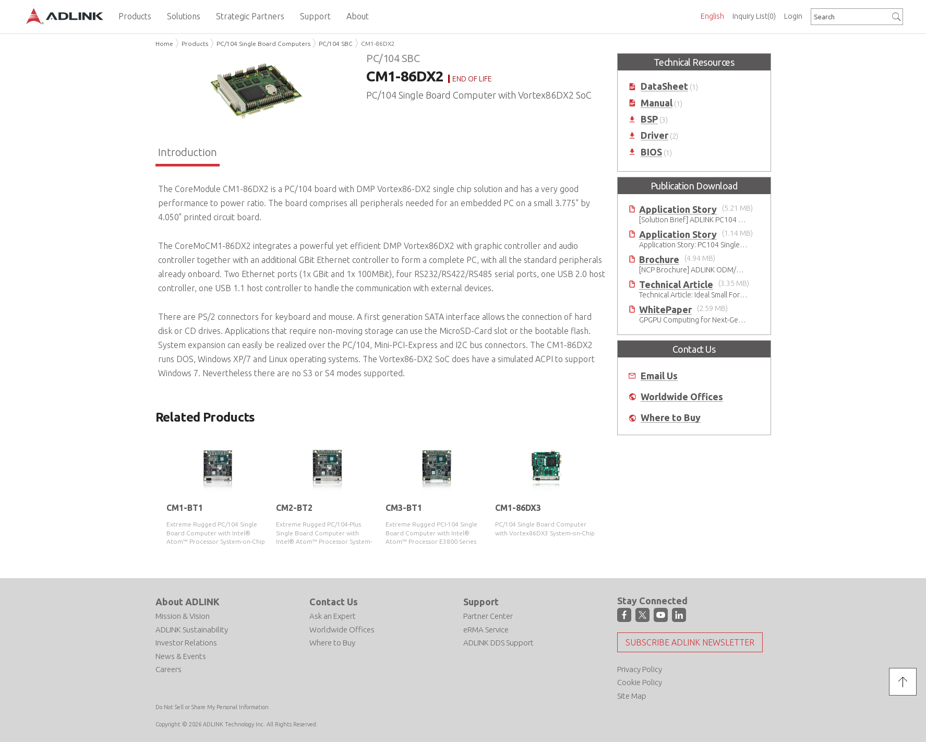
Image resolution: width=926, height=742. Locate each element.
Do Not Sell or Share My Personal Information (212, 707)
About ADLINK (187, 601)
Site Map (631, 695)
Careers (168, 669)
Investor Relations (186, 642)
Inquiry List (754, 16)
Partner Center (488, 616)
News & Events (180, 656)
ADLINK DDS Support (498, 642)
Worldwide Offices (682, 397)
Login (793, 16)
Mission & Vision (182, 616)
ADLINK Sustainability (191, 629)
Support (481, 601)
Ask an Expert (332, 616)
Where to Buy (671, 418)
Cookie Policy (639, 682)
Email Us (659, 376)
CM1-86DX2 (378, 43)
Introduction (187, 152)
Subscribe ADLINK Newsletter (690, 642)
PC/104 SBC (336, 43)
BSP (649, 119)
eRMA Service (486, 629)
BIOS (651, 152)
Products (195, 43)
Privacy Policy (639, 669)
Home (164, 43)
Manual (656, 103)
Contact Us (333, 601)
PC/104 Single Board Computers (263, 43)
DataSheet (664, 86)
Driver (654, 135)
